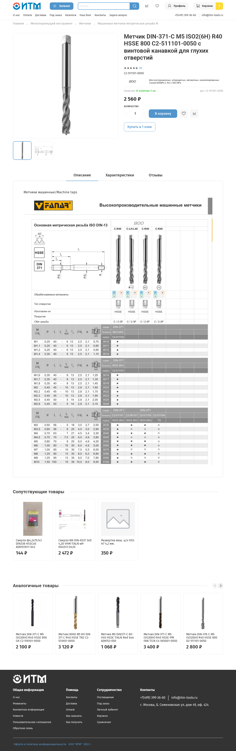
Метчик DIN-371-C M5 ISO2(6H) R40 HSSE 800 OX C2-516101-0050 (31, 637)
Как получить (74, 722)
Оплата (27, 15)
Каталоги (70, 15)
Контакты (100, 15)
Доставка (40, 15)
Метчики (85, 23)
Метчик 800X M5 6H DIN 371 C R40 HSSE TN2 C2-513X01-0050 (74, 637)
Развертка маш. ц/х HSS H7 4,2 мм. (117, 542)
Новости (18, 715)
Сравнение (104, 722)
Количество (131, 106)
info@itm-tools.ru (212, 15)
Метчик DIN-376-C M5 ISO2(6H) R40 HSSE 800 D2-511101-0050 (201, 637)
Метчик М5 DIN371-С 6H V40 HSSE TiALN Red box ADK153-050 (117, 637)
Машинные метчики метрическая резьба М (128, 23)
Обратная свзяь (23, 728)
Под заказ (56, 15)
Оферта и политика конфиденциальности (40, 744)
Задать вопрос (118, 15)
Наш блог (85, 15)
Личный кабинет (107, 709)
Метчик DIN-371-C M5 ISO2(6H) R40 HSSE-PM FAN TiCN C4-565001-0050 (160, 637)
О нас (16, 15)
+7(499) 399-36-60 (185, 15)
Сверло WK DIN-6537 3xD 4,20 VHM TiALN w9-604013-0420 (74, 544)
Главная (18, 23)
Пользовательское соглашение (32, 722)
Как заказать (74, 715)
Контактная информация (28, 709)
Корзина (102, 715)
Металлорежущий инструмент (51, 23)
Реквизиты (19, 703)
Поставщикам (105, 697)
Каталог (61, 6)
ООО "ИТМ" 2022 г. (80, 744)
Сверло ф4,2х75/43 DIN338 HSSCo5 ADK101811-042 (29, 544)
